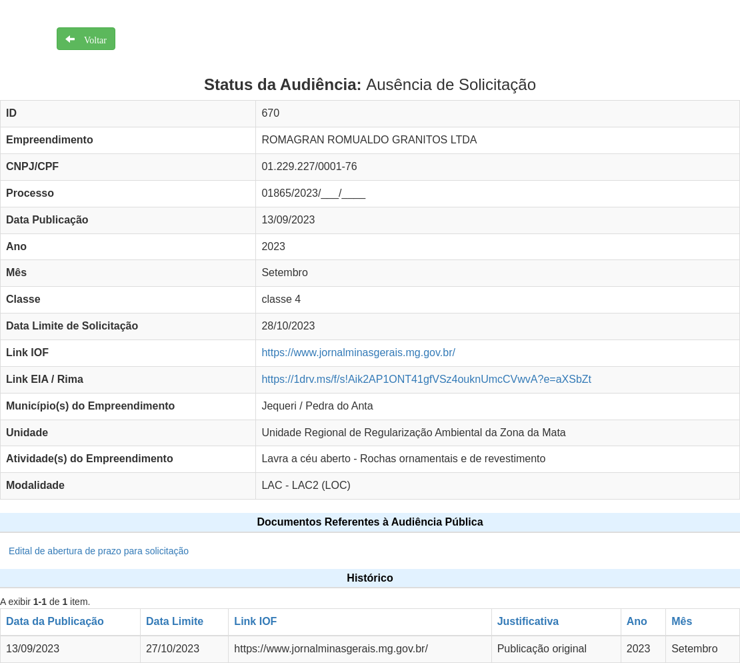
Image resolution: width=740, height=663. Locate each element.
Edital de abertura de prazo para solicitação (99, 551)
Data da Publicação (55, 621)
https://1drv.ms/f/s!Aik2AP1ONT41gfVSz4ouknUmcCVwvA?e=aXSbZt (426, 379)
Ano (637, 621)
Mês (681, 621)
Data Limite (174, 621)
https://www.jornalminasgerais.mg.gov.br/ (358, 352)
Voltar (91, 38)
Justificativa (528, 621)
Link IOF (255, 621)
